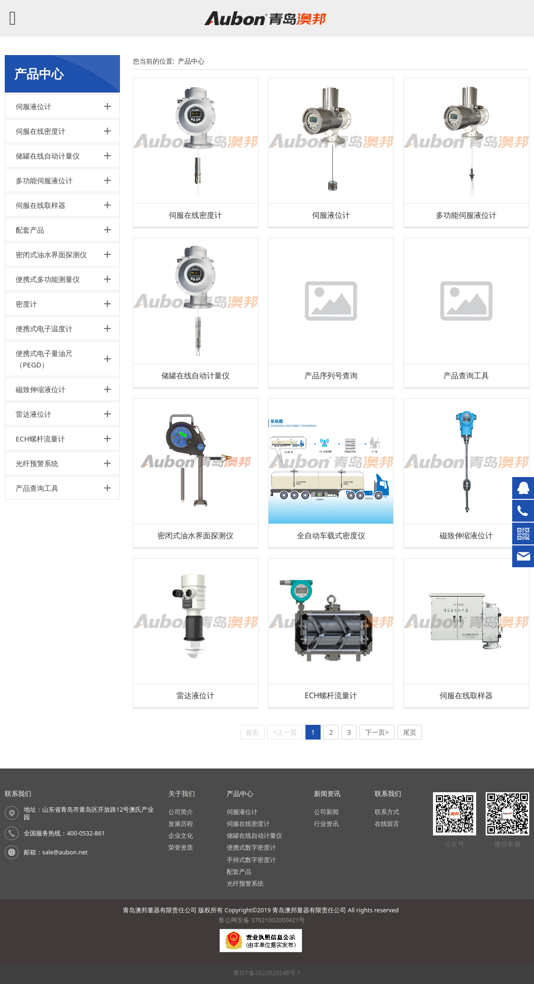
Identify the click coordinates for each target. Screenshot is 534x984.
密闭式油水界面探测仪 (51, 254)
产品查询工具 (37, 488)
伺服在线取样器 (40, 205)
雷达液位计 (33, 414)
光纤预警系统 (37, 463)
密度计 (26, 304)
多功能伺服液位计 (44, 180)
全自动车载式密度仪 (331, 535)
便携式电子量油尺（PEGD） (44, 358)
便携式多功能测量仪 (48, 279)
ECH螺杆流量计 (40, 438)
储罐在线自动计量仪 (48, 155)
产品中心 (191, 61)
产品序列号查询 (331, 375)
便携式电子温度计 (44, 328)
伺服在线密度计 (40, 131)
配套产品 (30, 229)
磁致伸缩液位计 (40, 389)
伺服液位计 (33, 106)
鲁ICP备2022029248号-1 (267, 973)
